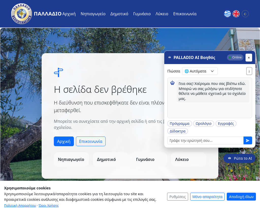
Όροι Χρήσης (49, 205)
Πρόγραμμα (179, 123)
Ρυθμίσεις (177, 196)
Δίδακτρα (178, 130)
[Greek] (227, 13)
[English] (236, 13)
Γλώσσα (173, 70)
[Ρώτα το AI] (239, 158)
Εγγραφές (226, 123)
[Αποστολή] (247, 140)
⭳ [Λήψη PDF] (249, 70)
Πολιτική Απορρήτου (20, 205)
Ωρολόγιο (204, 123)
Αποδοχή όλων (241, 196)
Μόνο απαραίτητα (207, 196)
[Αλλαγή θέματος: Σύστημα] (245, 13)
